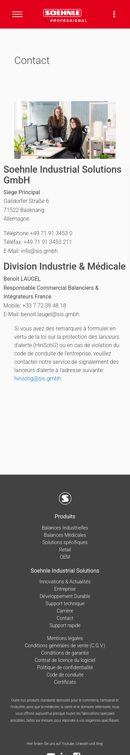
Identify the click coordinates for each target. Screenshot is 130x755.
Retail (65, 549)
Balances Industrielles (65, 528)
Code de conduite (65, 675)
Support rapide (64, 625)
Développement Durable (65, 596)
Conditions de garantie (65, 653)
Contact (65, 618)
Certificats (65, 682)
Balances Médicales (65, 535)
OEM (65, 557)
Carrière (65, 611)
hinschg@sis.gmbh (37, 378)
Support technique (65, 603)
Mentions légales (65, 638)
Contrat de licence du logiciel (65, 660)
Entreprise (65, 589)
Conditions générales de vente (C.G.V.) (65, 645)
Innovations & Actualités (65, 581)
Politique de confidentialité (65, 667)
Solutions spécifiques (64, 542)
